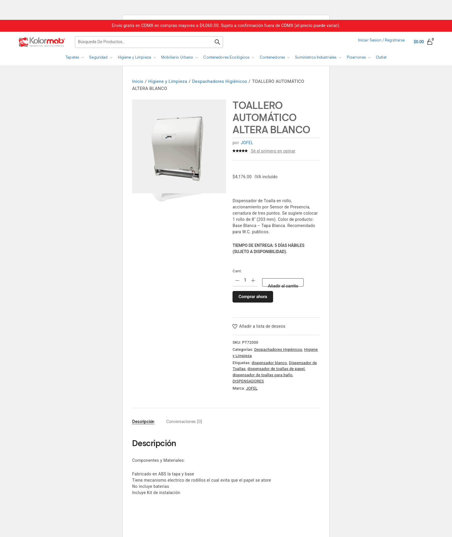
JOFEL (247, 142)
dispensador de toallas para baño (262, 375)
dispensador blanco (269, 363)
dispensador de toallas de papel (276, 368)
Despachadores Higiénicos (219, 81)
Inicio (137, 81)
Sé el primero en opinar (273, 151)
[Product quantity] (245, 280)
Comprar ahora (252, 296)
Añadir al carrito (283, 285)
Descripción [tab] (143, 421)
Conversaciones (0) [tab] (184, 421)
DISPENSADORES (248, 381)
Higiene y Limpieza (167, 81)
